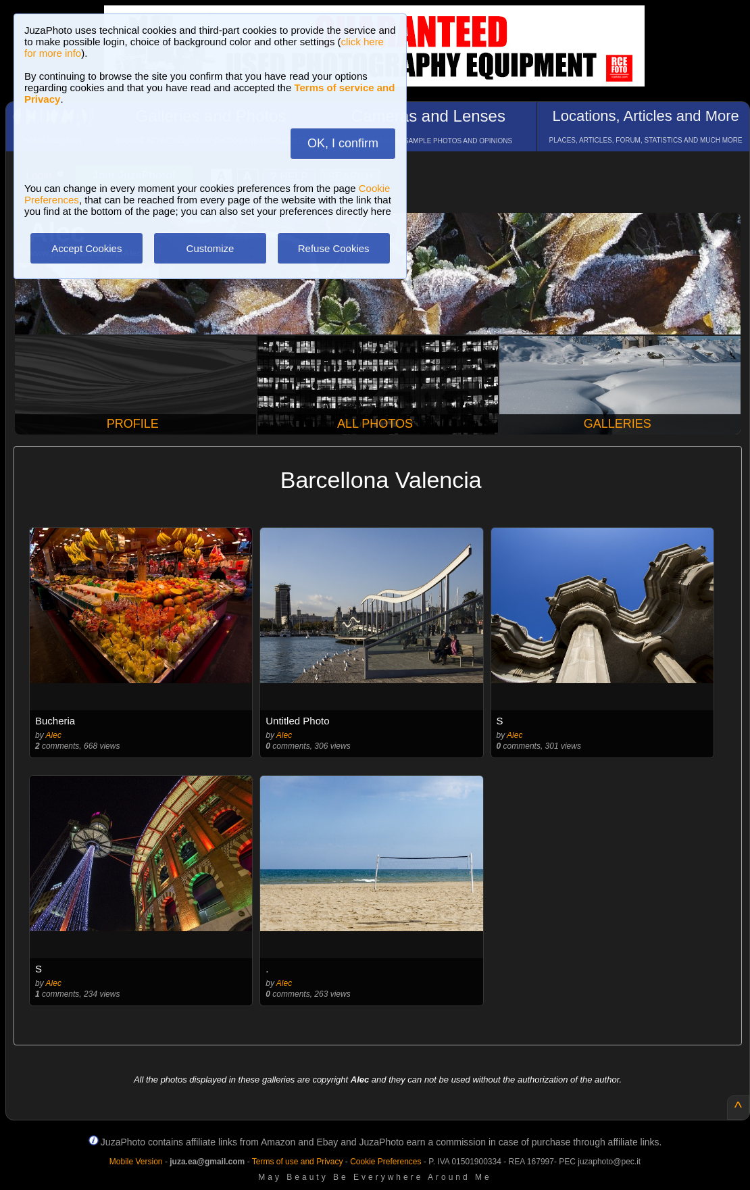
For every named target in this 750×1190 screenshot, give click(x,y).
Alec (53, 735)
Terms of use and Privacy (297, 1161)
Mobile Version (136, 1161)
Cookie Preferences (385, 1161)
